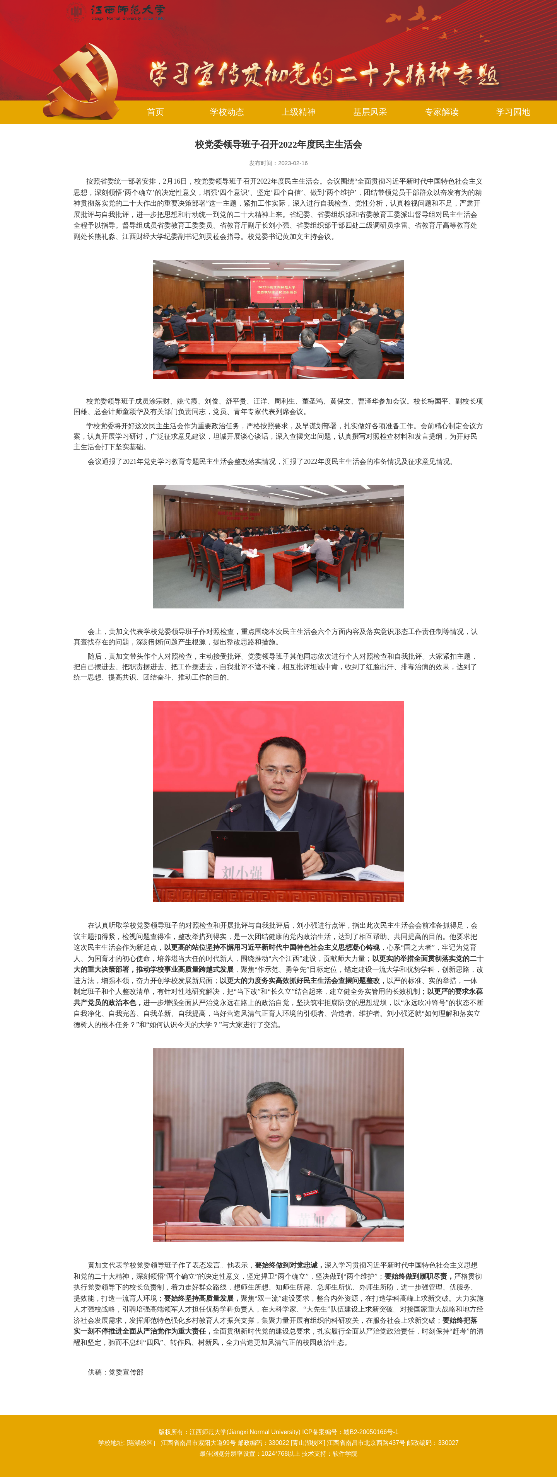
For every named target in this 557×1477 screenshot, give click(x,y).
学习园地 (513, 112)
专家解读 (442, 112)
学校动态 (227, 112)
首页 (155, 112)
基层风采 (370, 112)
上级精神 (299, 112)
